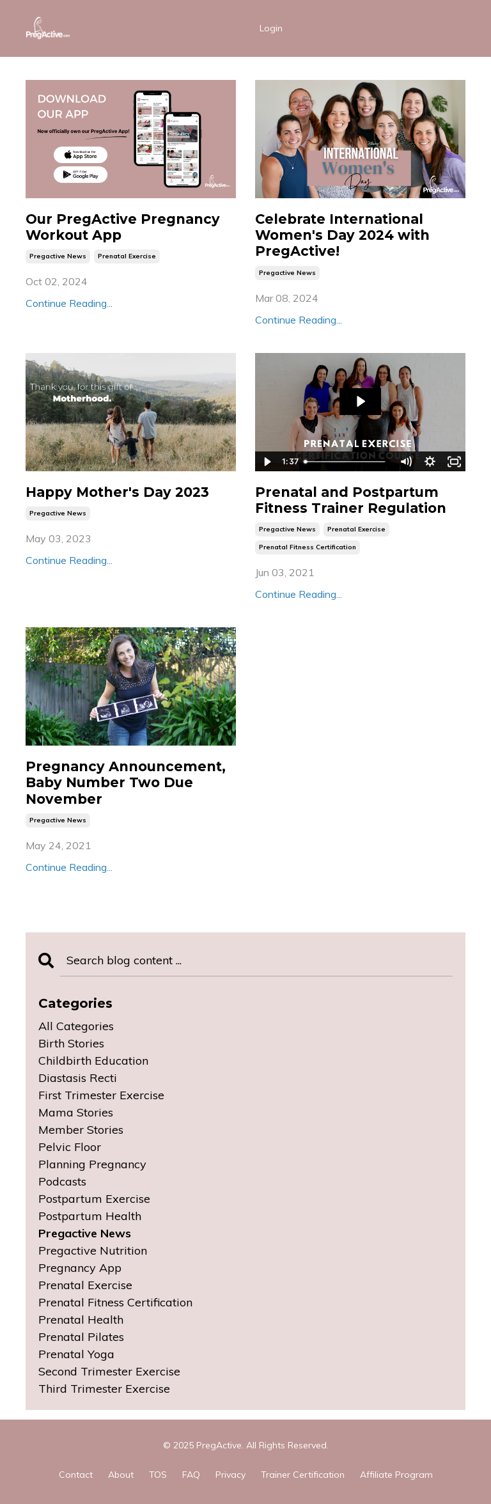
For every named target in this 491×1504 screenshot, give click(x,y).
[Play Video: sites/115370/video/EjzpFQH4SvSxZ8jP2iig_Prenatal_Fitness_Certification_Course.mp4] (360, 401)
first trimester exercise (101, 1095)
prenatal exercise (127, 256)
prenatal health (80, 1319)
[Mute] (405, 461)
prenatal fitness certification (307, 547)
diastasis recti (77, 1077)
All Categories (76, 1026)
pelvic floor (69, 1147)
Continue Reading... (69, 303)
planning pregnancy (92, 1164)
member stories (80, 1129)
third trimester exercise (104, 1388)
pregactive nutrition (92, 1250)
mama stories (75, 1112)
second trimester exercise (109, 1371)
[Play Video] (266, 461)
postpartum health (89, 1216)
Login (271, 28)
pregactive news (57, 256)
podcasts (62, 1181)
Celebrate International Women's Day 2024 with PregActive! (342, 235)
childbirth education (93, 1060)
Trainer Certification (303, 1474)
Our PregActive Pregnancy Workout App (123, 227)
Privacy (230, 1474)
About (121, 1474)
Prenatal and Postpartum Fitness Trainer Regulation (350, 500)
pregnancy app (79, 1267)
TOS (158, 1474)
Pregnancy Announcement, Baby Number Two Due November (126, 782)
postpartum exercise (94, 1198)
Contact (76, 1474)
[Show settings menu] (429, 461)
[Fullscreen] (454, 461)
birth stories (71, 1043)
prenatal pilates (81, 1336)
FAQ (191, 1474)
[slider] (346, 461)
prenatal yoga (76, 1354)
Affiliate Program (396, 1474)
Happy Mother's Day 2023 (117, 492)
